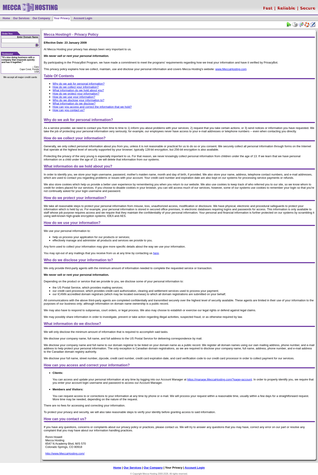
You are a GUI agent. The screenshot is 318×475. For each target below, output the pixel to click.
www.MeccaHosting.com (231, 69)
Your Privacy (62, 18)
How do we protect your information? (76, 93)
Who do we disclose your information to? (78, 100)
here (156, 253)
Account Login (83, 18)
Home (6, 18)
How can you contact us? (69, 110)
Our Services (21, 18)
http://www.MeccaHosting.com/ (65, 453)
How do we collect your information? (76, 87)
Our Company (41, 18)
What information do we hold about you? (78, 90)
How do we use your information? (74, 97)
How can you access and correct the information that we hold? (92, 106)
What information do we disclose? (74, 103)
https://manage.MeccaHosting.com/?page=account (219, 379)
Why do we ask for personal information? (79, 83)
